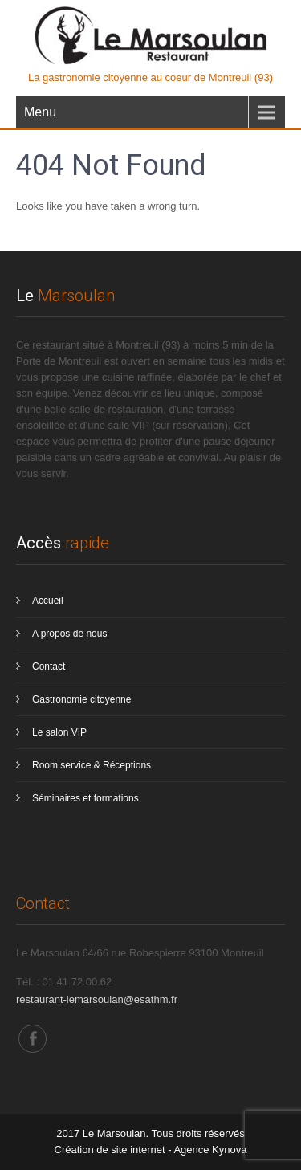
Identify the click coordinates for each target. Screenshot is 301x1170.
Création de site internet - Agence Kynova (151, 1150)
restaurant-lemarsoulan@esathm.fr (96, 999)
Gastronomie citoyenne (81, 699)
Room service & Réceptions (91, 765)
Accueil (47, 600)
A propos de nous (69, 633)
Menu (40, 112)
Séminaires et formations (85, 798)
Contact (48, 666)
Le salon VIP (59, 732)
